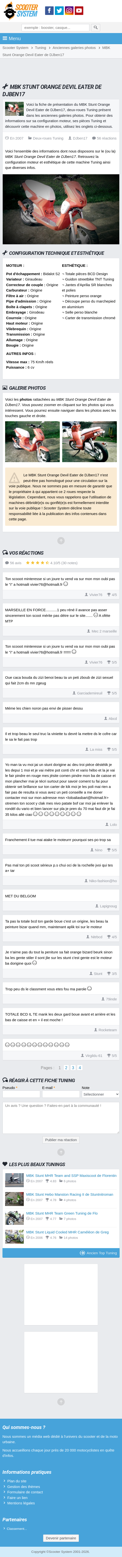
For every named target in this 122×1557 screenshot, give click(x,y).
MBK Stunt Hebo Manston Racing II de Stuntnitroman (69, 1194)
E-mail (48, 1088)
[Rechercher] (95, 27)
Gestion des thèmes (23, 1487)
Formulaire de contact (25, 1492)
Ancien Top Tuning (98, 1253)
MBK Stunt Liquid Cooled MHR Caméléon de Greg (67, 1232)
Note (86, 1088)
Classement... (17, 1529)
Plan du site (16, 1481)
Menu (11, 38)
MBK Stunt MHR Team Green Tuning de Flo (62, 1213)
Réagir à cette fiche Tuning (42, 1080)
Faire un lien (17, 1498)
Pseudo (9, 1088)
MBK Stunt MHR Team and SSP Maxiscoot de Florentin (71, 1175)
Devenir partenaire (61, 1538)
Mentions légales (21, 1503)
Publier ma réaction (61, 1140)
